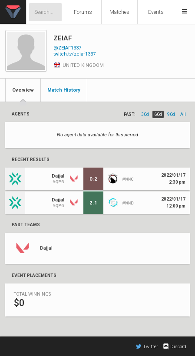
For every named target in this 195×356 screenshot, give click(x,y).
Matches (119, 12)
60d (158, 114)
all (183, 114)
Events (156, 12)
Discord (174, 346)
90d (171, 114)
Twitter (147, 346)
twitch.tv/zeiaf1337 (74, 54)
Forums (83, 12)
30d (145, 114)
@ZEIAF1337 (67, 48)
